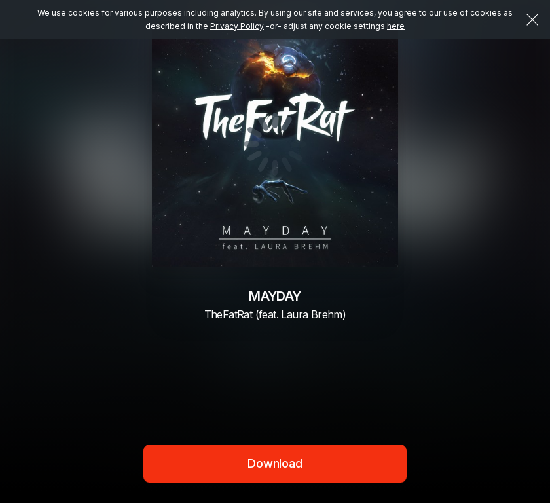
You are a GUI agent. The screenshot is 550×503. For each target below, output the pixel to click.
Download (275, 463)
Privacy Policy (237, 26)
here (396, 26)
